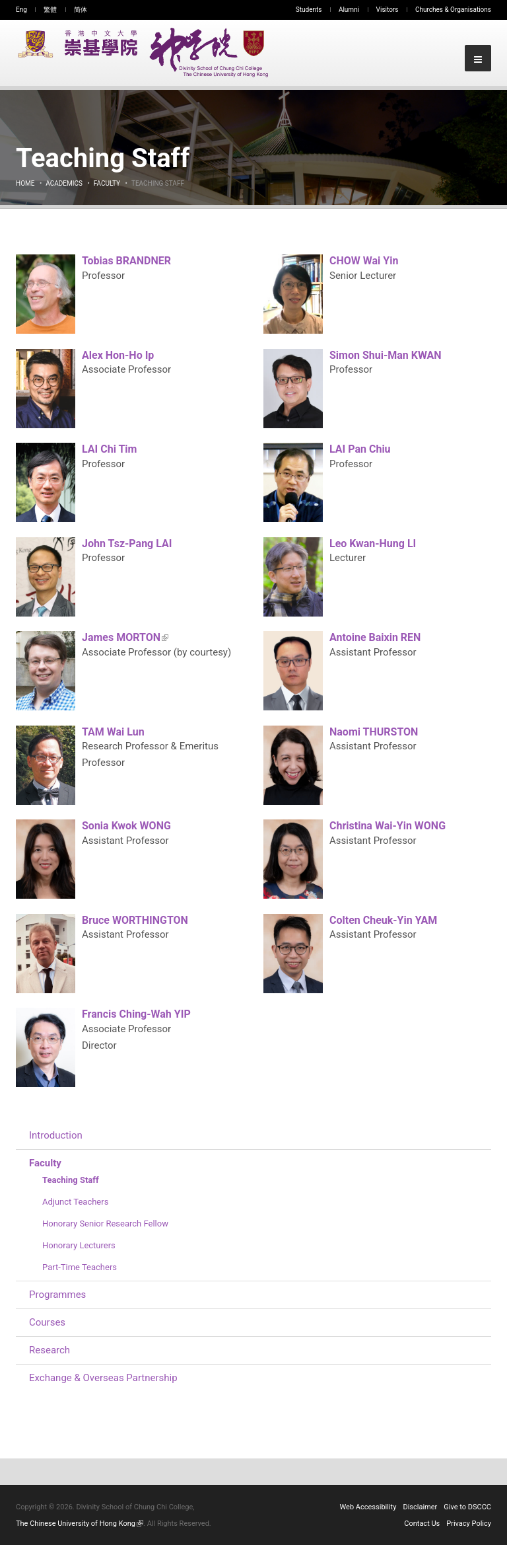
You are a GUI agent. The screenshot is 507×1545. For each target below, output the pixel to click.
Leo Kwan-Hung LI (372, 543)
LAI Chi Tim (109, 449)
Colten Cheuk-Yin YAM (383, 920)
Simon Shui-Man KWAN (385, 355)
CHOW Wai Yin (363, 260)
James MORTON (125, 637)
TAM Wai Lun (113, 732)
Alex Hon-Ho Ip (118, 355)
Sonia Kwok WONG (126, 825)
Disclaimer (420, 1507)
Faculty (107, 183)
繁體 (50, 9)
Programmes (57, 1294)
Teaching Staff (70, 1180)
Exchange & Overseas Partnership (103, 1378)
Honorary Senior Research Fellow (105, 1223)
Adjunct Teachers (75, 1202)
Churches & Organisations (453, 9)
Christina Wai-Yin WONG (387, 825)
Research (49, 1350)
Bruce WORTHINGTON (135, 920)
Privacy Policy (468, 1523)
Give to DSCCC (467, 1507)
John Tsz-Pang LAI (127, 543)
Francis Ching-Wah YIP (136, 1014)
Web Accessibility (368, 1507)
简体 (80, 9)
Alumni (349, 9)
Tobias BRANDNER (126, 260)
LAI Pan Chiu (360, 449)
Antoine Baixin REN (375, 637)
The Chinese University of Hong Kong (79, 1523)
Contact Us (422, 1523)
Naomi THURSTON (373, 732)
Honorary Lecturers (79, 1245)
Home (25, 183)
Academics (64, 183)
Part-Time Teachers (79, 1267)
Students (309, 9)
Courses (47, 1322)
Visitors (387, 9)
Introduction (56, 1135)
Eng (21, 9)
